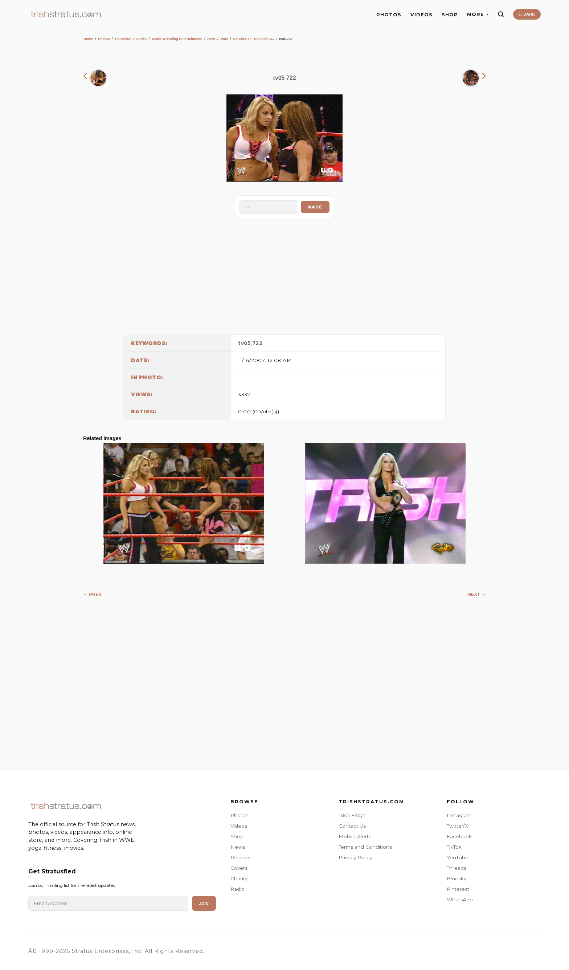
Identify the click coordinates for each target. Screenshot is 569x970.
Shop (236, 836)
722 (257, 343)
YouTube (457, 857)
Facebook (459, 836)
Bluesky (456, 878)
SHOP (450, 14)
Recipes (240, 857)
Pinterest (458, 889)
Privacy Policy (355, 857)
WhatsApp (460, 899)
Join (204, 903)
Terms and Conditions (365, 847)
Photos (104, 39)
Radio (237, 889)
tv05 (244, 343)
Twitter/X (457, 826)
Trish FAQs (352, 815)
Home (88, 39)
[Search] (501, 14)
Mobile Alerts (355, 836)
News (237, 847)
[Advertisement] (284, 274)
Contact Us (352, 826)
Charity (238, 878)
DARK (527, 14)
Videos (238, 826)
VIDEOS (421, 14)
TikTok (454, 847)
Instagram (459, 815)
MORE (477, 14)
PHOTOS (388, 14)
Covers (238, 868)
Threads (456, 868)
